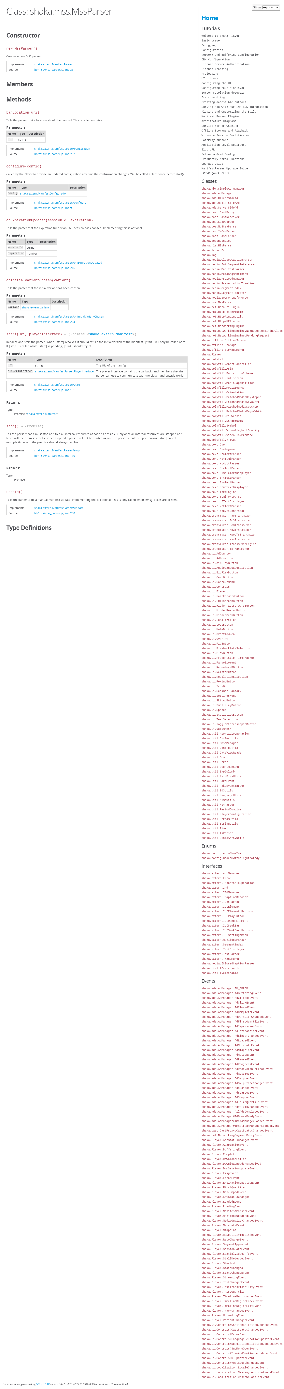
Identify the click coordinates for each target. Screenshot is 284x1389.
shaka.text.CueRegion (218, 449)
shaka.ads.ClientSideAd (220, 198)
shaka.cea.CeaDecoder (218, 222)
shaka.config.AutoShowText (222, 853)
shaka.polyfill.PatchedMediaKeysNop (230, 407)
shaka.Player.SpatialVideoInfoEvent (230, 1254)
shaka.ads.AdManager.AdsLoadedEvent (230, 1088)
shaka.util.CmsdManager (220, 743)
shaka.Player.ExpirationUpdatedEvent (231, 1183)
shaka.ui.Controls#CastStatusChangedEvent (235, 1330)
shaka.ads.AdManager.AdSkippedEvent (230, 1078)
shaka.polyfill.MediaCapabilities (228, 383)
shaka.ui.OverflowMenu (219, 634)
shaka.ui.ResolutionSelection (225, 677)
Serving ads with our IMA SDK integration (235, 107)
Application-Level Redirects (224, 145)
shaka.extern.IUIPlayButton (223, 916)
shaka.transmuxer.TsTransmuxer (226, 549)
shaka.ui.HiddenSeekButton (222, 615)
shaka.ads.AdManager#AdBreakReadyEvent (232, 1116)
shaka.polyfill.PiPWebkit (221, 416)
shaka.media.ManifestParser (223, 269)
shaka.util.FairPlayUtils (221, 776)
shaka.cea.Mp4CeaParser (220, 226)
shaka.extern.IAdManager (221, 892)
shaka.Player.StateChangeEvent (226, 1273)
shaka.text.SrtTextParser (221, 478)
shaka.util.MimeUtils (218, 800)
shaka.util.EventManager (221, 767)
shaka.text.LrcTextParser (221, 454)
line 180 (69, 456)
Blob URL (208, 149)
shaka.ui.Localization (219, 620)
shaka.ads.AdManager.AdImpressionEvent (232, 1026)
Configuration (212, 50)
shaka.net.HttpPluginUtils (222, 317)
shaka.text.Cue (213, 444)
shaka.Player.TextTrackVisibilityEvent (232, 1287)
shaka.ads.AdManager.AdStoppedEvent (230, 1097)
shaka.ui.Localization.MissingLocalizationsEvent (240, 1372)
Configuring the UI (216, 83)
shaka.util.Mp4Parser (218, 805)
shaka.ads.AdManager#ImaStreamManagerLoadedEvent (240, 1126)
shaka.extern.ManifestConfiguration (43, 193)
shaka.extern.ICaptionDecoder (225, 897)
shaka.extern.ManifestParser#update (58, 508)
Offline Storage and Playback (225, 131)
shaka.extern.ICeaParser (221, 902)
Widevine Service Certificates (226, 135)
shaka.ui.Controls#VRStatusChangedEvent (233, 1363)
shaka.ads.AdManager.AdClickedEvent (230, 998)
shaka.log (209, 255)
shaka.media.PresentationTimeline (228, 283)
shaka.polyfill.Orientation (223, 392)
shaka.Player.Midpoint (219, 1230)
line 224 (69, 322)
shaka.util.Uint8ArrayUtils (223, 838)
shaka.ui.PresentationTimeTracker (228, 658)
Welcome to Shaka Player (221, 36)
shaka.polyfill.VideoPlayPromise (227, 435)
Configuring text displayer (223, 88)
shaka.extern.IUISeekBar (221, 926)
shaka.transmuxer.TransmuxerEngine (229, 544)
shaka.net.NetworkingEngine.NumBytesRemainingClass (242, 331)
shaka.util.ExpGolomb (218, 771)
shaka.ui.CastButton (217, 577)
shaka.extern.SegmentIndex (222, 944)
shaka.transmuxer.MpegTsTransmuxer (229, 535)
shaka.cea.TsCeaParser (219, 231)
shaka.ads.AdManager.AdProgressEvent (231, 1064)
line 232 (69, 154)
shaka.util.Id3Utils (217, 790)
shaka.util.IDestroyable (221, 968)
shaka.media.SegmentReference (225, 298)
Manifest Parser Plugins (221, 116)
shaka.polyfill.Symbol (219, 426)
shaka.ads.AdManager (217, 193)
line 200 (69, 513)
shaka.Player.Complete (219, 1154)
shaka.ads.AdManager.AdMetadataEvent (231, 1045)
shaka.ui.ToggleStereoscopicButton (229, 724)
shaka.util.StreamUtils (220, 819)
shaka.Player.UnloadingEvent (224, 1315)
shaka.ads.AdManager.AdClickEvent (228, 1003)
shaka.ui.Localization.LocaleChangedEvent (235, 1367)
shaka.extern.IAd (215, 888)
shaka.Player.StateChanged (222, 1268)
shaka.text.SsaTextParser (221, 482)
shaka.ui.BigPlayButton (220, 572)
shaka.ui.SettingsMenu (219, 696)
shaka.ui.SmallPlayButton (221, 705)
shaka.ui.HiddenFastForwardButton (228, 606)
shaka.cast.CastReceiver (221, 217)
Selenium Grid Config (218, 154)
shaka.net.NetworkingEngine (223, 326)
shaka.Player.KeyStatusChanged (226, 1197)
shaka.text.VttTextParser (221, 506)
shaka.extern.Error (216, 878)
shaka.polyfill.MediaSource (223, 388)
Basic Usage (211, 40)
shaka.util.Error (215, 762)
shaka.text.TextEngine (219, 492)
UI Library (210, 78)
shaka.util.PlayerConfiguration (226, 814)
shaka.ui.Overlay (215, 639)
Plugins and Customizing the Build (229, 112)
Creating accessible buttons (224, 102)
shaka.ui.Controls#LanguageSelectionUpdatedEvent (240, 1339)
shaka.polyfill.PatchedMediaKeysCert (231, 402)
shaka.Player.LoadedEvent (221, 1202)
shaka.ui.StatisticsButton (222, 715)
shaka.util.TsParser (217, 833)
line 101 (69, 390)
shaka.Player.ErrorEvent (221, 1178)
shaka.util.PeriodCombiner (222, 809)
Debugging (209, 45)
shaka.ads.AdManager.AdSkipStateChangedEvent (237, 1083)
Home (210, 18)
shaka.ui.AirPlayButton (220, 563)
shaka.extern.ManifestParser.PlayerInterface (64, 371)
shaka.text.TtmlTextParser (222, 497)
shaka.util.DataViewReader (222, 753)
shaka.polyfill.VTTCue (219, 440)
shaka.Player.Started (218, 1263)
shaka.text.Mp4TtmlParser (221, 459)
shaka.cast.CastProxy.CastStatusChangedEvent (237, 1130)
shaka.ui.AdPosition (217, 558)
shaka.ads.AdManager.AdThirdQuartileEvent (235, 1102)
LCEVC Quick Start (216, 173)
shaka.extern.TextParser (221, 954)
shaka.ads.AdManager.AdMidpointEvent (231, 1050)
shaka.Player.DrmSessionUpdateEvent (230, 1168)
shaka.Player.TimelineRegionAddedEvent (232, 1296)
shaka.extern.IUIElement (221, 907)
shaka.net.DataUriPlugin (221, 307)
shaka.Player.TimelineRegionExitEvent (231, 1306)
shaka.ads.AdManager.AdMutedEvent (228, 1055)
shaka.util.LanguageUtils (221, 795)
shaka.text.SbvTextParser (221, 468)
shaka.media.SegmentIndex (221, 288)
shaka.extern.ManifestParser (53, 64)
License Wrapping (215, 69)
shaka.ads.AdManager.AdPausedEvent (229, 1059)
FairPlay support (215, 140)
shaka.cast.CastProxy (218, 212)
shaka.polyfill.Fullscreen (222, 378)
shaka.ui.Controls (216, 587)
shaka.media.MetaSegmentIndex (225, 274)
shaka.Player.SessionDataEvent (226, 1249)
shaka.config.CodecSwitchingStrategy (231, 858)
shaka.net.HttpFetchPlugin (222, 312)
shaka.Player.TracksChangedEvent (227, 1311)
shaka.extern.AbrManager (221, 873)
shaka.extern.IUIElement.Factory (227, 911)
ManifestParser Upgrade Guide (225, 168)
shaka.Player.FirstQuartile (223, 1187)
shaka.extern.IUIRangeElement (225, 921)
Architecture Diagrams (219, 121)
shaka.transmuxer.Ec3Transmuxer (226, 525)
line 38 (68, 69)
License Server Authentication (226, 64)
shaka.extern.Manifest (110, 334)
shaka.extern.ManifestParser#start (57, 384)
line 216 (69, 268)
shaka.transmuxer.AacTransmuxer (226, 516)
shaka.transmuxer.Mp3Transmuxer (226, 530)
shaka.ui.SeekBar (215, 686)
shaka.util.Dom (213, 757)
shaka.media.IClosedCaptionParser (228, 963)
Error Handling (213, 97)
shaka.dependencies (216, 241)
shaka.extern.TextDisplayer (223, 949)
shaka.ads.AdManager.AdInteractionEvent (233, 1031)
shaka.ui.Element (215, 591)
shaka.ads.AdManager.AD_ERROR (225, 988)
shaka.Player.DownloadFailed (224, 1159)
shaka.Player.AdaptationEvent (225, 1145)
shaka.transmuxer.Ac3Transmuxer (226, 520)
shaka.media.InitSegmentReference (228, 264)
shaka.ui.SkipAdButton (219, 700)
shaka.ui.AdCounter (216, 553)
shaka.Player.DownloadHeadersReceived (231, 1164)
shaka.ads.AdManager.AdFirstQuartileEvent (235, 1021)
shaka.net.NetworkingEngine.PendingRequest (235, 335)
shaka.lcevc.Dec (214, 250)
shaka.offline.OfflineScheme (224, 340)
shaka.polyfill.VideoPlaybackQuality (231, 430)
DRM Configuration (216, 59)
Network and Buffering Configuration (231, 55)
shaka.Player (211, 354)
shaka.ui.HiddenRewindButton (224, 610)
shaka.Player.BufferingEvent (224, 1149)
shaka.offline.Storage (219, 345)
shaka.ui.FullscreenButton (222, 601)
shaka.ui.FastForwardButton (223, 596)
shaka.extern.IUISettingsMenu (225, 935)
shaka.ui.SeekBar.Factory (221, 691)
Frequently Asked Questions (223, 159)
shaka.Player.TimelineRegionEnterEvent (232, 1301)
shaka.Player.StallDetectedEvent (227, 1258)
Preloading (210, 74)
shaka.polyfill (213, 359)
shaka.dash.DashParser (219, 236)
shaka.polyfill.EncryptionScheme (227, 373)
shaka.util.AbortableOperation (226, 734)
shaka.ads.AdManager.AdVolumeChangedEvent (235, 1107)
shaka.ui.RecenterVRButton (222, 667)
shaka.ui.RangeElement (219, 662)
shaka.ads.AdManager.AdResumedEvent (230, 1074)
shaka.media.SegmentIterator (224, 293)
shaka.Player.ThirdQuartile (223, 1292)
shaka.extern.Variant (35, 307)
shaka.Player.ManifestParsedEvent (228, 1211)
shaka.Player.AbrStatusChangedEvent (230, 1140)
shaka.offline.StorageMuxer (223, 350)
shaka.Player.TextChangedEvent (226, 1282)
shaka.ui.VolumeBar (216, 729)
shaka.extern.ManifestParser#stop (57, 450)
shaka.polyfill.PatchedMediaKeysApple (231, 397)
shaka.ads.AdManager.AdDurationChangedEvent (236, 1017)
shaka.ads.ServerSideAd (220, 208)
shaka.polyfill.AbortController (226, 364)
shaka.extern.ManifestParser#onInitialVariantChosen (69, 316)
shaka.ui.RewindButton (219, 681)
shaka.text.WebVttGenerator (223, 511)
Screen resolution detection (224, 93)
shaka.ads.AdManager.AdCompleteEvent (231, 1012)
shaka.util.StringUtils (220, 824)
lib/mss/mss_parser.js (48, 69)
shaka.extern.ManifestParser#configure (60, 202)
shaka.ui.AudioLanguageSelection (227, 568)
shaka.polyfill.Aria (217, 369)
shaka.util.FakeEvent (218, 781)
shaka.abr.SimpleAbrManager (223, 189)
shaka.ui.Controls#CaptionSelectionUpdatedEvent (240, 1325)
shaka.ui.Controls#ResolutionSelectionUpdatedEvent (242, 1344)
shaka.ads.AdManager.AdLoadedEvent (229, 1040)
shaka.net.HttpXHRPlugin (221, 321)
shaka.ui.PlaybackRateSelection (226, 648)
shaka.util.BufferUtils (220, 738)
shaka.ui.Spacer (214, 710)
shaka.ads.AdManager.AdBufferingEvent (231, 993)
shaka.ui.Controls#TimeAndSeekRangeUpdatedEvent (240, 1353)
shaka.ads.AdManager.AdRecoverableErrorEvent (237, 1069)
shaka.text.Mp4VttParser (221, 463)
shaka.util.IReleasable (220, 973)
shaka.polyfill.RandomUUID (222, 421)
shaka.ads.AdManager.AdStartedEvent (230, 1093)
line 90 (68, 208)
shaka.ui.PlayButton (217, 653)
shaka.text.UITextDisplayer (223, 501)
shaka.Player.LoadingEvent (222, 1206)
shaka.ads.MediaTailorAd (221, 203)
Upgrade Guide (212, 164)
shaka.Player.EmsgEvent (220, 1173)
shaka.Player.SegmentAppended (225, 1244)
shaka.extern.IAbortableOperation (228, 883)
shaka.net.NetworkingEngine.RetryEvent (232, 1135)
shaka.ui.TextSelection (220, 719)
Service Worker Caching (220, 126)
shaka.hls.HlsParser (217, 245)
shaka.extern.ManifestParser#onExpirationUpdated (68, 262)
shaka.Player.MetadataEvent (223, 1225)
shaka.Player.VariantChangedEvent (228, 1320)
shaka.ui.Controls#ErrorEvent (225, 1334)
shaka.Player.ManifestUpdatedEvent (229, 1216)
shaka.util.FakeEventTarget (223, 786)
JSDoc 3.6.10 (43, 1384)
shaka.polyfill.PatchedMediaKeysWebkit (232, 411)
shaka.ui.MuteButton (217, 629)
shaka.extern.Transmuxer (221, 959)
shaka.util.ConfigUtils (220, 748)
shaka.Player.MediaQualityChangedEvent (232, 1221)
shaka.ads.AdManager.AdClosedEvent (229, 1007)
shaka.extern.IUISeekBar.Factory (227, 930)
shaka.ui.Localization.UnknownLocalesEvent (235, 1377)
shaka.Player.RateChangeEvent (225, 1239)
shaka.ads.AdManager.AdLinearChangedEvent (235, 1036)
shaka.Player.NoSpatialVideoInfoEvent (231, 1235)
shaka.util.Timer (215, 828)
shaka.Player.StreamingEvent (224, 1277)
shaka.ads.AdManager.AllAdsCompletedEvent (235, 1112)
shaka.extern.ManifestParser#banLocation (62, 148)
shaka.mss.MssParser (217, 302)
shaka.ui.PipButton (216, 644)
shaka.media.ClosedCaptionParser (227, 260)
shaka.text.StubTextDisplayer (225, 487)
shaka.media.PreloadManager (223, 279)
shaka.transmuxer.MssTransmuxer (226, 539)
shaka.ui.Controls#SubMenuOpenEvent (230, 1348)
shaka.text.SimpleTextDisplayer (226, 473)
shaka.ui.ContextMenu (218, 582)
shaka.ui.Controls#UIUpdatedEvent (228, 1358)
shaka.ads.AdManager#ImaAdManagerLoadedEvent (237, 1121)
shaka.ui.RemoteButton (219, 672)
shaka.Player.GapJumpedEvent (224, 1192)
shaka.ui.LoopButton (217, 625)
